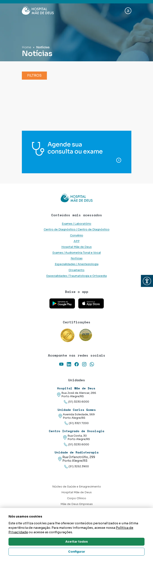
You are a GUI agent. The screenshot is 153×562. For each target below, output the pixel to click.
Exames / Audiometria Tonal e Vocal (76, 252)
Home (26, 47)
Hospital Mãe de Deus (76, 247)
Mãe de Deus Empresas (76, 504)
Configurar (76, 551)
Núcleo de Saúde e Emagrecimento (76, 486)
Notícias (77, 258)
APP (77, 241)
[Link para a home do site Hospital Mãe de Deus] (76, 198)
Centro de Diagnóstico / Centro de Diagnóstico (76, 229)
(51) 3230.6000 (76, 402)
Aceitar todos (76, 541)
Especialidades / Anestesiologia (76, 264)
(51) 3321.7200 (77, 423)
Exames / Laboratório (76, 223)
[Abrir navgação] (128, 10)
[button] (147, 281)
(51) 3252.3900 (76, 466)
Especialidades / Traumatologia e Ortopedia (76, 276)
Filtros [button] (34, 75)
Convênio (76, 235)
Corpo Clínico (76, 498)
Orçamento (76, 270)
